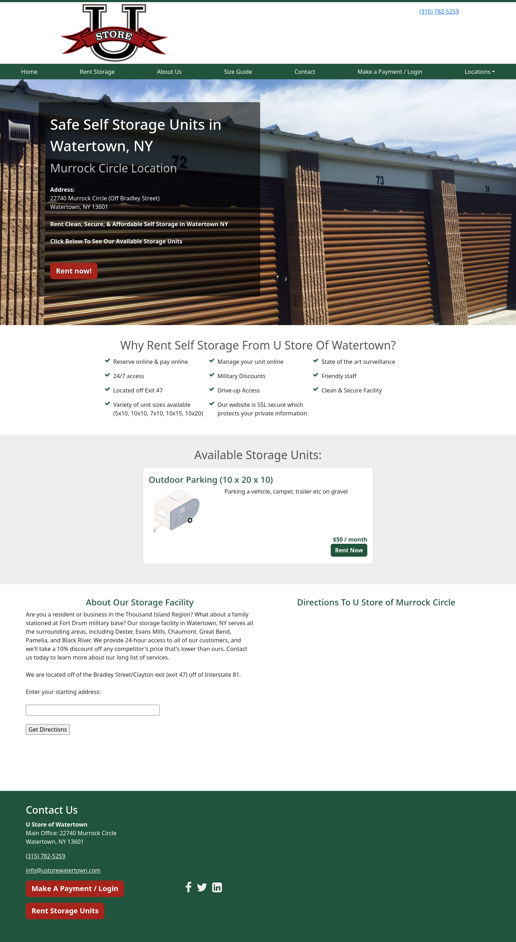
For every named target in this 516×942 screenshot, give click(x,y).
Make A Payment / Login (75, 888)
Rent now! (74, 271)
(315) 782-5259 (439, 11)
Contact (305, 72)
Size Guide (238, 72)
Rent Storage (97, 72)
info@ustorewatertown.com (63, 870)
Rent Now (349, 550)
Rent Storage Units (65, 910)
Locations (478, 72)
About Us (169, 72)
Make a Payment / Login (390, 72)
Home (29, 72)
